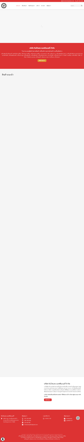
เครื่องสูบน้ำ (26, 439)
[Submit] (82, 6)
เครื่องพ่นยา (51, 439)
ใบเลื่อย (61, 437)
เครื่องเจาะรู (57, 439)
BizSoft (61, 434)
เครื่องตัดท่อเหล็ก (22, 436)
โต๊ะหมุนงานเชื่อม (26, 53)
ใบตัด (58, 437)
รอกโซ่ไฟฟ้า (23, 437)
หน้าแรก (18, 5)
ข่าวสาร (43, 5)
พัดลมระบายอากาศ (34, 439)
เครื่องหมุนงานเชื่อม (53, 436)
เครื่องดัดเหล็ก (38, 437)
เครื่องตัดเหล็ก (29, 436)
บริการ (38, 5)
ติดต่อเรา (49, 5)
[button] (78, 418)
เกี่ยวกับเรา (24, 5)
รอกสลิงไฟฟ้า (45, 436)
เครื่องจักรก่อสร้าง (30, 437)
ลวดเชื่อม (44, 437)
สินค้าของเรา (32, 5)
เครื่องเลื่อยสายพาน (37, 436)
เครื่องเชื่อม (49, 437)
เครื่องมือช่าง (41, 439)
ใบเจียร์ (54, 437)
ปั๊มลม (47, 439)
